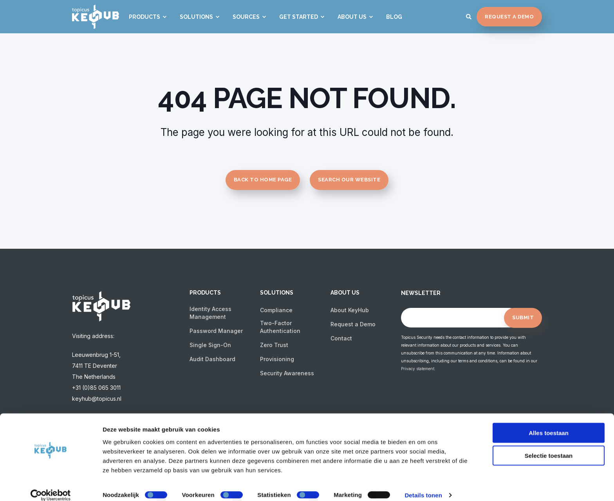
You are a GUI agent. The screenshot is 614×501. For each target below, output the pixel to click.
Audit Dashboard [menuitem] (212, 359)
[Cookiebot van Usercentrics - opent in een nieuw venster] (50, 486)
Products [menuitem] (205, 293)
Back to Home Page (263, 180)
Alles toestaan (549, 423)
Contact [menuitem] (341, 338)
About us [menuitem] (344, 293)
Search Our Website (349, 180)
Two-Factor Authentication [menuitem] (280, 327)
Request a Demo (509, 16)
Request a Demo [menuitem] (353, 324)
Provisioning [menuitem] (277, 359)
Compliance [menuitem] (276, 310)
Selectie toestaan (549, 446)
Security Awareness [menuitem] (287, 373)
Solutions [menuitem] (276, 293)
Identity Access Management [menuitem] (210, 313)
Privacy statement (417, 368)
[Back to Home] (95, 23)
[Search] (469, 16)
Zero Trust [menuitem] (274, 345)
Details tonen (423, 485)
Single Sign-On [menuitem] (210, 345)
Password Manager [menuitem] (216, 330)
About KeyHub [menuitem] (349, 310)
